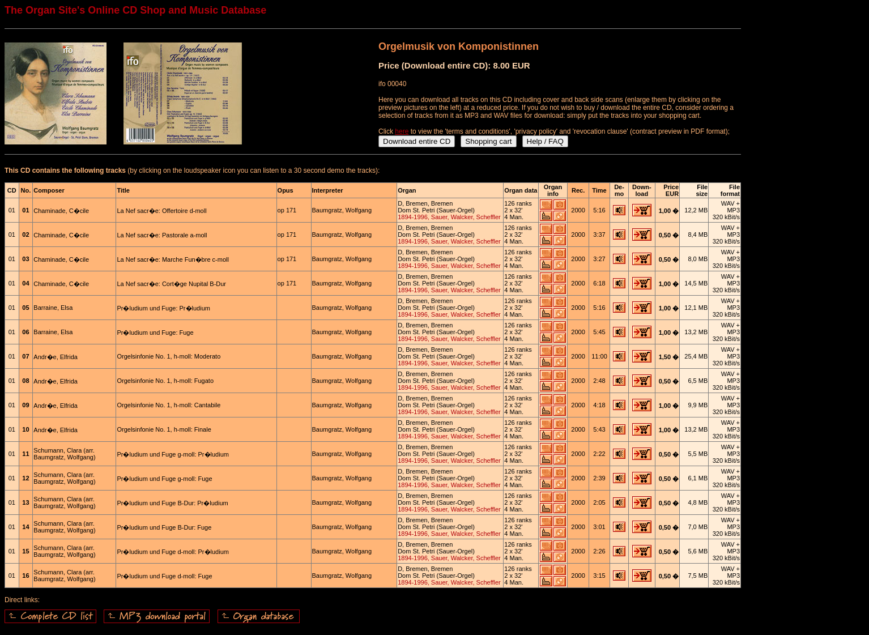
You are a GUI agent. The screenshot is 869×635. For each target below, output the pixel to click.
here (401, 131)
